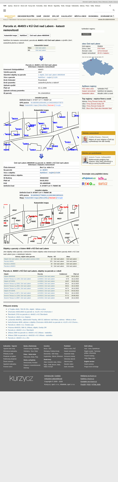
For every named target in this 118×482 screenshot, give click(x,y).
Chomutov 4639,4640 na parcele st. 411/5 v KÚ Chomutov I (30, 312)
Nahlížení (23, 35)
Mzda (32, 357)
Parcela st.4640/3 (9, 266)
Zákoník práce (68, 361)
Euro (32, 351)
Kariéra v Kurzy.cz (87, 379)
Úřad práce (27, 357)
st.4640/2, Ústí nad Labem (46, 279)
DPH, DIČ (55, 16)
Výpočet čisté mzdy (9, 348)
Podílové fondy (54, 351)
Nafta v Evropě (48, 366)
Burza (45, 348)
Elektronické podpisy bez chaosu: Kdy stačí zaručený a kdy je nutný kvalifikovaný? (100, 161)
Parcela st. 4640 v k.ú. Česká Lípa (20, 325)
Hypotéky (57, 6)
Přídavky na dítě (8, 354)
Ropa (45, 364)
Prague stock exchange (91, 366)
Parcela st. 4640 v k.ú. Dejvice (19, 317)
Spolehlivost (96, 348)
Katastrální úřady (69, 354)
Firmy (90, 101)
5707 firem (101, 48)
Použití (83, 384)
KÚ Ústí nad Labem (44, 19)
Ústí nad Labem (41, 48)
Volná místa (32, 354)
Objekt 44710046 (9, 291)
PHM (49, 364)
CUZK (55, 77)
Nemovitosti (12, 19)
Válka (92, 6)
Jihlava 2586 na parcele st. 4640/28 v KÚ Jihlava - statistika (30, 335)
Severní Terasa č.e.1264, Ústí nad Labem (17, 288)
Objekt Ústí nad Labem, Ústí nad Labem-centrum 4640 (21, 259)
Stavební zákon (68, 364)
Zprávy (10, 6)
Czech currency (89, 364)
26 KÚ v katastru (103, 53)
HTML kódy (96, 384)
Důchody (26, 368)
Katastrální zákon (88, 93)
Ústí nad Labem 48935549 (39, 35)
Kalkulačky (66, 16)
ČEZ (50, 348)
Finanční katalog (89, 356)
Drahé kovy (47, 359)
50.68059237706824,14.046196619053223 (47, 195)
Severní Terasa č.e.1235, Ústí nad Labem (17, 279)
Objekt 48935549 (9, 276)
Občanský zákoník (69, 359)
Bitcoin (50, 6)
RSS (89, 384)
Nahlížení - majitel (45, 77)
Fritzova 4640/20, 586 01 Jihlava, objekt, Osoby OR (27, 327)
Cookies (58, 376)
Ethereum (60, 356)
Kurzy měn (31, 6)
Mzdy (56, 354)
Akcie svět (24, 6)
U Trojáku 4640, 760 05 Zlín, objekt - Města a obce (27, 309)
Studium (116, 1)
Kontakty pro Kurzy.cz (89, 381)
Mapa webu (91, 358)
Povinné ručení (7, 366)
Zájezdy (95, 1)
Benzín (54, 364)
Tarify (63, 6)
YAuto (100, 1)
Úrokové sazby (28, 348)
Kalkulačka (75, 6)
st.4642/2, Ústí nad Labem (46, 291)
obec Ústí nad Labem (91, 44)
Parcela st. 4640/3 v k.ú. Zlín (18, 338)
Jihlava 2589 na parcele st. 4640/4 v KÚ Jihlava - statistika (29, 333)
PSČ (74, 348)
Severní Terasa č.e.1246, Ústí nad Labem (17, 295)
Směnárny (27, 351)
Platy (36, 357)
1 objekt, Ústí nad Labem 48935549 (51, 75)
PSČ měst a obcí (88, 89)
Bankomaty (32, 346)
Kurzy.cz (5, 19)
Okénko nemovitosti (90, 133)
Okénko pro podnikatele (91, 153)
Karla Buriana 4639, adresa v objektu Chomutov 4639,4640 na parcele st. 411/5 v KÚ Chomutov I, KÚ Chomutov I (43, 322)
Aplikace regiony (89, 86)
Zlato (45, 6)
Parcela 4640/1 (9, 261)
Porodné (34, 362)
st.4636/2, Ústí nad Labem (46, 281)
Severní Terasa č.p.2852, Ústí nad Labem (17, 286)
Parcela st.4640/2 (9, 264)
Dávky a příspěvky (29, 360)
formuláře (71, 366)
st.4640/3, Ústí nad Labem (46, 276)
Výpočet (14, 346)
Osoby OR (101, 101)
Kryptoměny (47, 356)
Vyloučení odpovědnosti (53, 379)
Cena (89, 348)
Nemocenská (27, 362)
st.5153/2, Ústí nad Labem (46, 298)
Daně (39, 16)
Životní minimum (8, 361)
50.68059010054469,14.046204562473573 (47, 103)
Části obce (98, 108)
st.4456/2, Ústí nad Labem (46, 283)
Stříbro (59, 362)
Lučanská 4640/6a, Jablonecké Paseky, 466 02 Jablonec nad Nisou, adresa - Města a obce (42, 320)
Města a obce (80, 16)
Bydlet (110, 1)
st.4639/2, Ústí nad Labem (46, 288)
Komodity (39, 6)
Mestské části (107, 108)
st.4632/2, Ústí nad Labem (46, 295)
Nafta (58, 364)
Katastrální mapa (10, 35)
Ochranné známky (109, 16)
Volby (85, 358)
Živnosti (95, 101)
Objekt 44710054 (9, 281)
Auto (85, 348)
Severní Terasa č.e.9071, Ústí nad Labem (17, 293)
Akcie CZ (16, 6)
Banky (26, 346)
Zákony (82, 6)
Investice (47, 346)
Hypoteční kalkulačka (9, 364)
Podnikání (67, 346)
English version (89, 361)
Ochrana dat (49, 376)
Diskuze (97, 6)
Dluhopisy (47, 351)
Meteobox (105, 1)
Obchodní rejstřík (87, 1)
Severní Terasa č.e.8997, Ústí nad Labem (17, 298)
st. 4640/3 (44, 170)
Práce (87, 6)
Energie (68, 6)
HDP (53, 354)
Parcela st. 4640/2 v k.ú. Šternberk (21, 330)
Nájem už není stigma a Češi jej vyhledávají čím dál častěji (101, 140)
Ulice (92, 108)
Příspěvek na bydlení (9, 356)
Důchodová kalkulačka (10, 351)
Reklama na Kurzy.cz (88, 376)
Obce (88, 108)
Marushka (42, 105)
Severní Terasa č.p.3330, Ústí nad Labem (17, 283)
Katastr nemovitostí (89, 91)
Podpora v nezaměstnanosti (32, 365)
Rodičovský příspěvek (10, 359)
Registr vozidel (88, 351)
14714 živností (102, 51)
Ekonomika (93, 16)
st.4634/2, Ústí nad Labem (46, 286)
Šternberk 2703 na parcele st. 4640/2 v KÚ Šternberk (28, 314)
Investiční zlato (52, 362)
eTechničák (92, 353)
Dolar (36, 351)
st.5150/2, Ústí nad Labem (46, 293)
